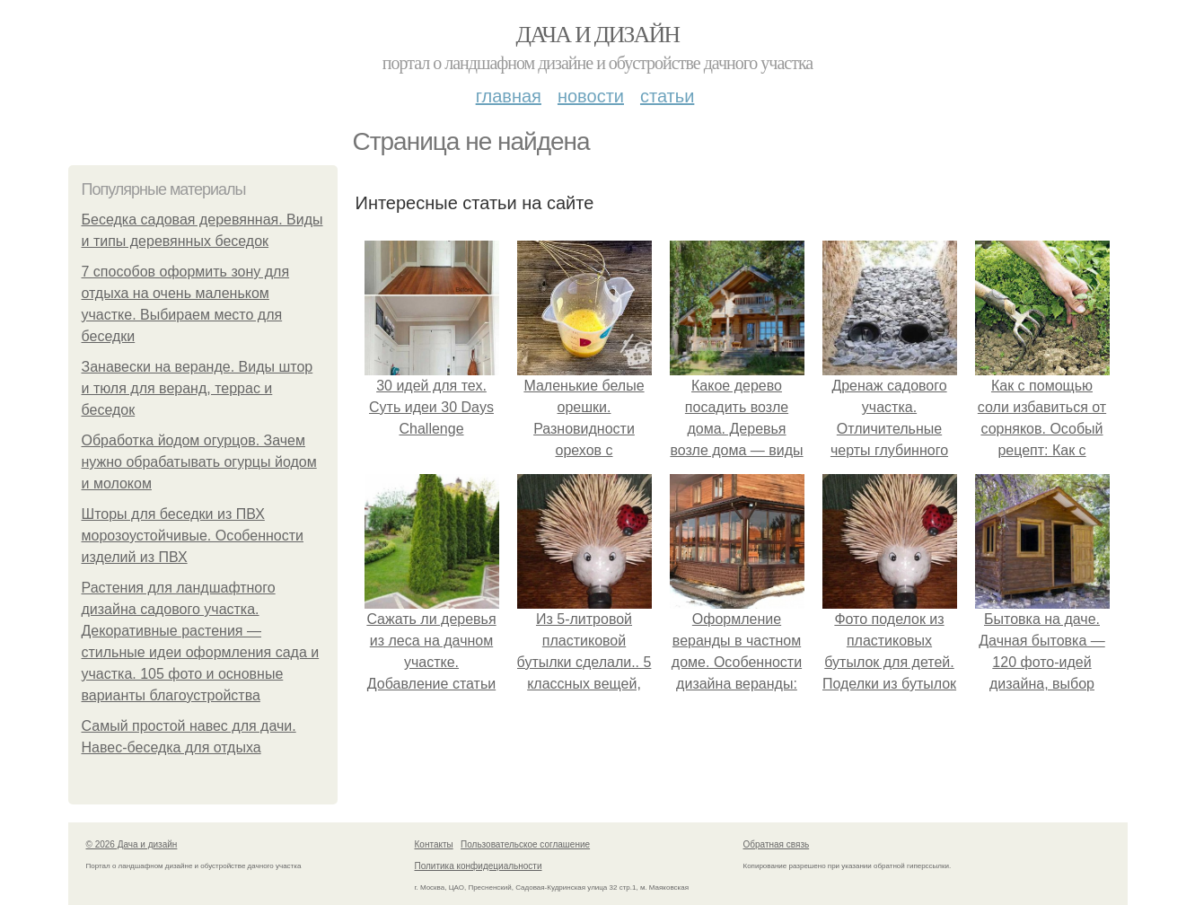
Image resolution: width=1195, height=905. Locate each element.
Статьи (667, 96)
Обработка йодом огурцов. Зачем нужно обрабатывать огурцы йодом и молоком (199, 462)
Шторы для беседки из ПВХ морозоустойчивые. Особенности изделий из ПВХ (193, 535)
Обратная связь (776, 844)
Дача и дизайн (598, 35)
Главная (508, 96)
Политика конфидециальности (478, 866)
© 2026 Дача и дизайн (132, 844)
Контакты (434, 844)
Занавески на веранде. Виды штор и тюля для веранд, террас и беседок (197, 388)
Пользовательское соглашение (525, 844)
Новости (591, 96)
